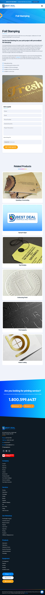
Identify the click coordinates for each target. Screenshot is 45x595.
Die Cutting (4, 506)
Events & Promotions (6, 549)
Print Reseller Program (7, 518)
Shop (7, 574)
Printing (3, 490)
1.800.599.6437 (22, 399)
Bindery (3, 498)
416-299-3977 (7, 442)
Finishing (4, 500)
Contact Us (28, 406)
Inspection (4, 528)
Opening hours (6, 447)
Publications (4, 492)
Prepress (4, 524)
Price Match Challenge (7, 478)
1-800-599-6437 (10, 440)
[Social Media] (3, 451)
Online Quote (15, 406)
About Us (4, 465)
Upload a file (8, 577)
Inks (3, 504)
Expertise (4, 467)
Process (4, 469)
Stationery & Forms (6, 547)
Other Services (5, 510)
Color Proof (4, 526)
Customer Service (6, 520)
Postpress (4, 532)
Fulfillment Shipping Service (7, 535)
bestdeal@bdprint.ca (10, 444)
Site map (26, 593)
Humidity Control (5, 569)
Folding (3, 496)
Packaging (4, 494)
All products (4, 543)
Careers (4, 471)
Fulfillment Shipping (6, 502)
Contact (4, 463)
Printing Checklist (5, 476)
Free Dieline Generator (7, 482)
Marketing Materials (6, 551)
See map (3, 435)
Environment (4, 473)
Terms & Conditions (6, 480)
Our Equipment (5, 561)
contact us (18, 57)
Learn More (35, 1)
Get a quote (8, 581)
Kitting (3, 508)
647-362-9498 (9, 437)
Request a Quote (5, 522)
